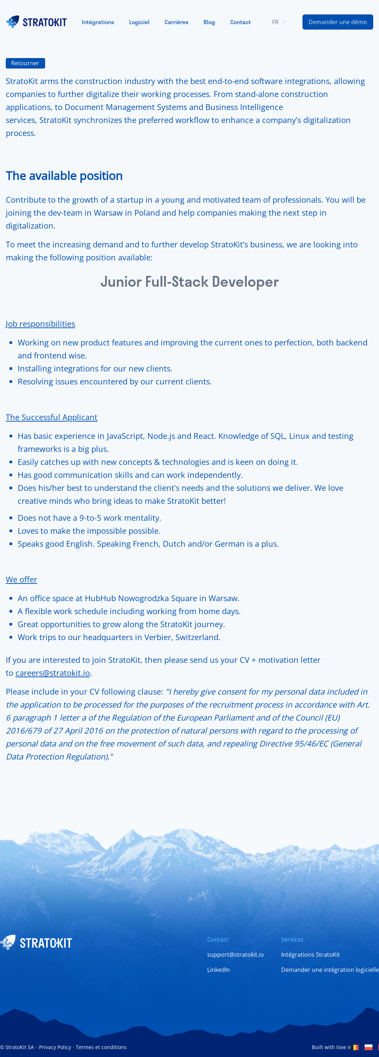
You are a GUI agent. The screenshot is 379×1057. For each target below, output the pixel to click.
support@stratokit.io (235, 955)
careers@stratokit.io (53, 672)
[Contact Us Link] (337, 22)
